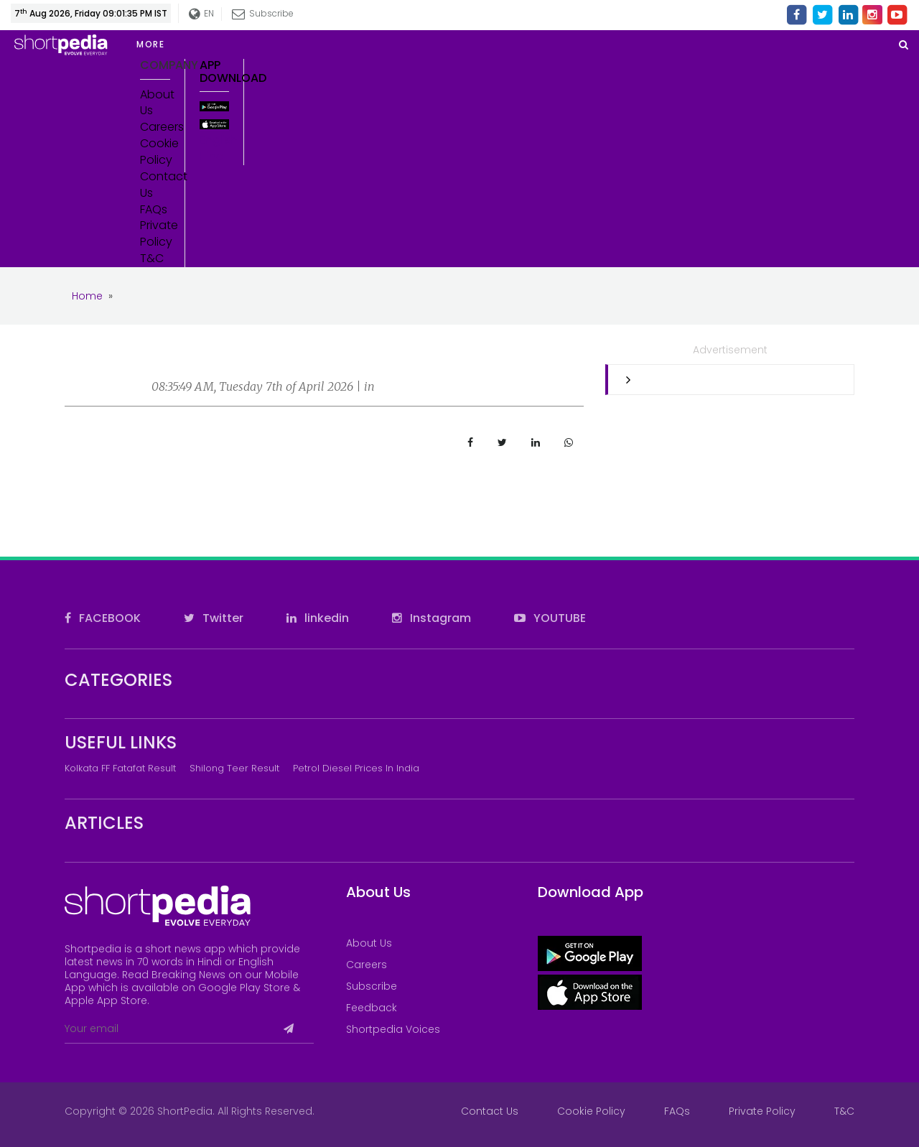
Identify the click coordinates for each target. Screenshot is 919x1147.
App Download (215, 71)
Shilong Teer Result (234, 768)
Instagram (431, 618)
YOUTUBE (550, 618)
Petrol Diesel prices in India (356, 768)
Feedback (371, 1007)
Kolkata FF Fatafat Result (120, 768)
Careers (155, 127)
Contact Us (155, 185)
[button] (244, 44)
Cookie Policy (155, 152)
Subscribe (263, 13)
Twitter (213, 618)
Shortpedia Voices (393, 1029)
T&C (152, 258)
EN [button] (202, 14)
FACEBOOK (103, 618)
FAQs (153, 210)
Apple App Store (106, 1000)
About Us (155, 103)
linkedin (317, 618)
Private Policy (155, 234)
